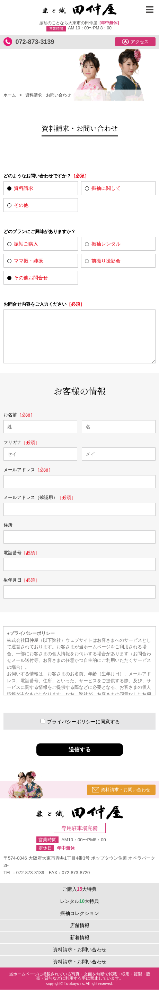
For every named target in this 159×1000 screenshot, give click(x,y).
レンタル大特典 (79, 911)
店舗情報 (79, 935)
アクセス (135, 42)
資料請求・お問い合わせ (121, 800)
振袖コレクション (79, 923)
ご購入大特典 (79, 899)
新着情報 (79, 948)
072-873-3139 (34, 41)
